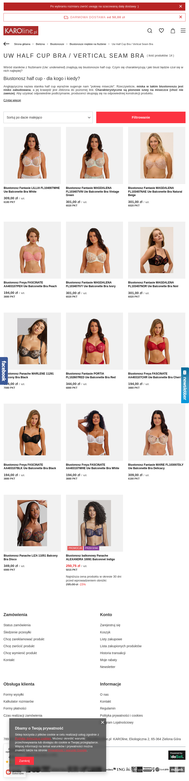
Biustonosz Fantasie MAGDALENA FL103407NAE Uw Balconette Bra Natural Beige (155, 191)
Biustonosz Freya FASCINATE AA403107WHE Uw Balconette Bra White (92, 466)
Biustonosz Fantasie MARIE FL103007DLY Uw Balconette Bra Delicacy (155, 466)
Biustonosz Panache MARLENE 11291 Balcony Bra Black (29, 375)
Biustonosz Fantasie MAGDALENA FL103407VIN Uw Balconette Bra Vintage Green (92, 191)
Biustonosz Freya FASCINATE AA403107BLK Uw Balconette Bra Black (30, 466)
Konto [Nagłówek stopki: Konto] (106, 614)
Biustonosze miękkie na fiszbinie (88, 44)
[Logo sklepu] (20, 30)
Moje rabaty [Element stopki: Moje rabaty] (108, 660)
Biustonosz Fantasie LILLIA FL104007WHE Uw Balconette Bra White (32, 189)
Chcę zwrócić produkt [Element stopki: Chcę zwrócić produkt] (18, 646)
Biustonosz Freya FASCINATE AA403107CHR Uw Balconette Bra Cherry (155, 375)
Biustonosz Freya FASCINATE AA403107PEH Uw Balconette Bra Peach (30, 284)
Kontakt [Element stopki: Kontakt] (8, 660)
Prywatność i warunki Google (67, 750)
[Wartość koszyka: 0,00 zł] (173, 31)
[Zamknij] (180, 6)
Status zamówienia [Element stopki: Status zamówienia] (17, 625)
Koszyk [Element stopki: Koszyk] (105, 632)
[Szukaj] (150, 31)
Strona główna (22, 44)
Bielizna (40, 44)
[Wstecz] (7, 44)
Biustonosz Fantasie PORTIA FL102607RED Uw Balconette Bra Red (91, 375)
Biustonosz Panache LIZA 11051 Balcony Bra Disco (31, 557)
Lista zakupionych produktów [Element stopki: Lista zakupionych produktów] (121, 646)
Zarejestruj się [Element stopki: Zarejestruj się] (110, 625)
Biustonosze (57, 44)
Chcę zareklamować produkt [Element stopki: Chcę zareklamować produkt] (23, 639)
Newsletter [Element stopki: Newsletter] (107, 667)
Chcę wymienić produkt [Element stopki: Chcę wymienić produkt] (20, 653)
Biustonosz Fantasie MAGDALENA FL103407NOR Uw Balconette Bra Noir (153, 284)
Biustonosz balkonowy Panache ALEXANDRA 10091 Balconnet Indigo (90, 557)
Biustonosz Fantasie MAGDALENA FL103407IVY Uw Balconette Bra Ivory (91, 284)
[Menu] (184, 31)
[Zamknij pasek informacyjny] (180, 17)
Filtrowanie (141, 117)
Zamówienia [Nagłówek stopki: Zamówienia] (15, 614)
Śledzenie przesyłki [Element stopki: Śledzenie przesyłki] (17, 632)
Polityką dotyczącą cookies (33, 738)
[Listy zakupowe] (161, 31)
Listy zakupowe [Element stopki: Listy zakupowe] (111, 639)
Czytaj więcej (12, 100)
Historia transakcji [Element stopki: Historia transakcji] (113, 653)
